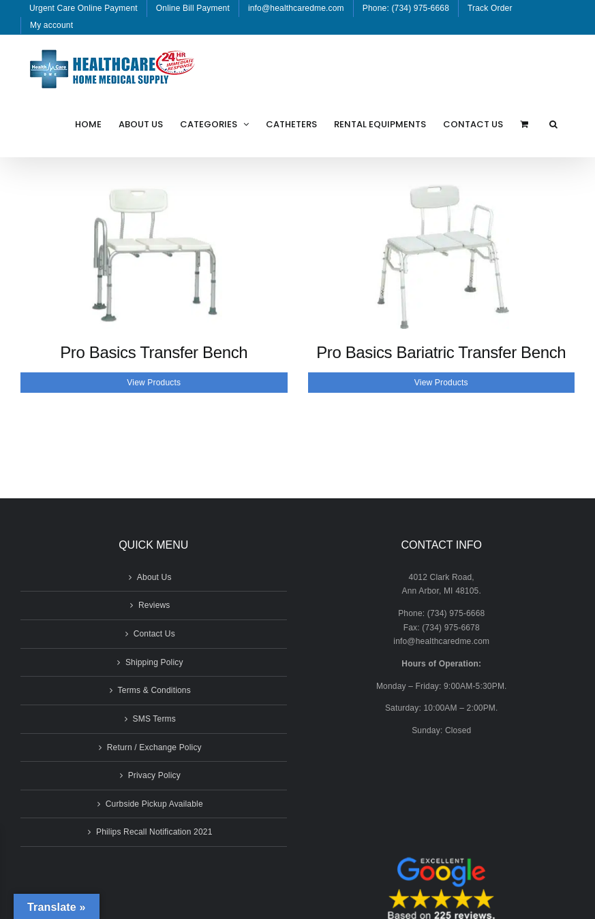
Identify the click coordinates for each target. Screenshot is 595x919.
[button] (553, 124)
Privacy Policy (154, 775)
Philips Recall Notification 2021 (154, 832)
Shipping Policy (154, 662)
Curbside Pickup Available (154, 804)
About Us (154, 577)
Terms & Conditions (154, 690)
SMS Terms (154, 719)
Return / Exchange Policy (154, 747)
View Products (154, 382)
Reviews (154, 605)
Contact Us (154, 634)
